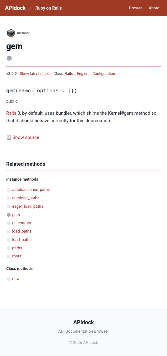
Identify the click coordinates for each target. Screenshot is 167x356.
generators (21, 222)
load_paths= (23, 239)
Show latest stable (35, 74)
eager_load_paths (27, 206)
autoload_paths (25, 198)
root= (16, 256)
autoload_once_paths (31, 189)
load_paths (21, 231)
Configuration (103, 74)
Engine (82, 74)
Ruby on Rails (48, 8)
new (15, 278)
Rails (69, 74)
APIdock (15, 8)
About (154, 8)
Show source (25, 137)
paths (17, 248)
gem (16, 214)
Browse (135, 8)
